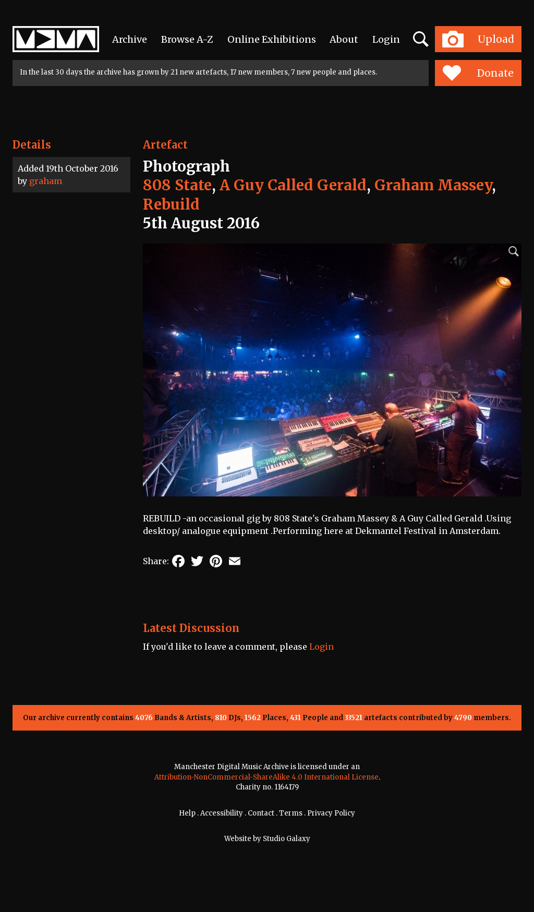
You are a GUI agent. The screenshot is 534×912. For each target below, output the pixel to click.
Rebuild (171, 204)
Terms (290, 813)
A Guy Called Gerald (293, 185)
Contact (261, 813)
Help (187, 813)
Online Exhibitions (271, 39)
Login (386, 39)
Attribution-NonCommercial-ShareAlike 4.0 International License (266, 777)
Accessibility (221, 813)
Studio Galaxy (286, 838)
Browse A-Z (187, 39)
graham (45, 181)
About (344, 39)
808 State (177, 185)
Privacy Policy (331, 813)
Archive (129, 39)
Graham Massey (433, 185)
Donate (478, 73)
